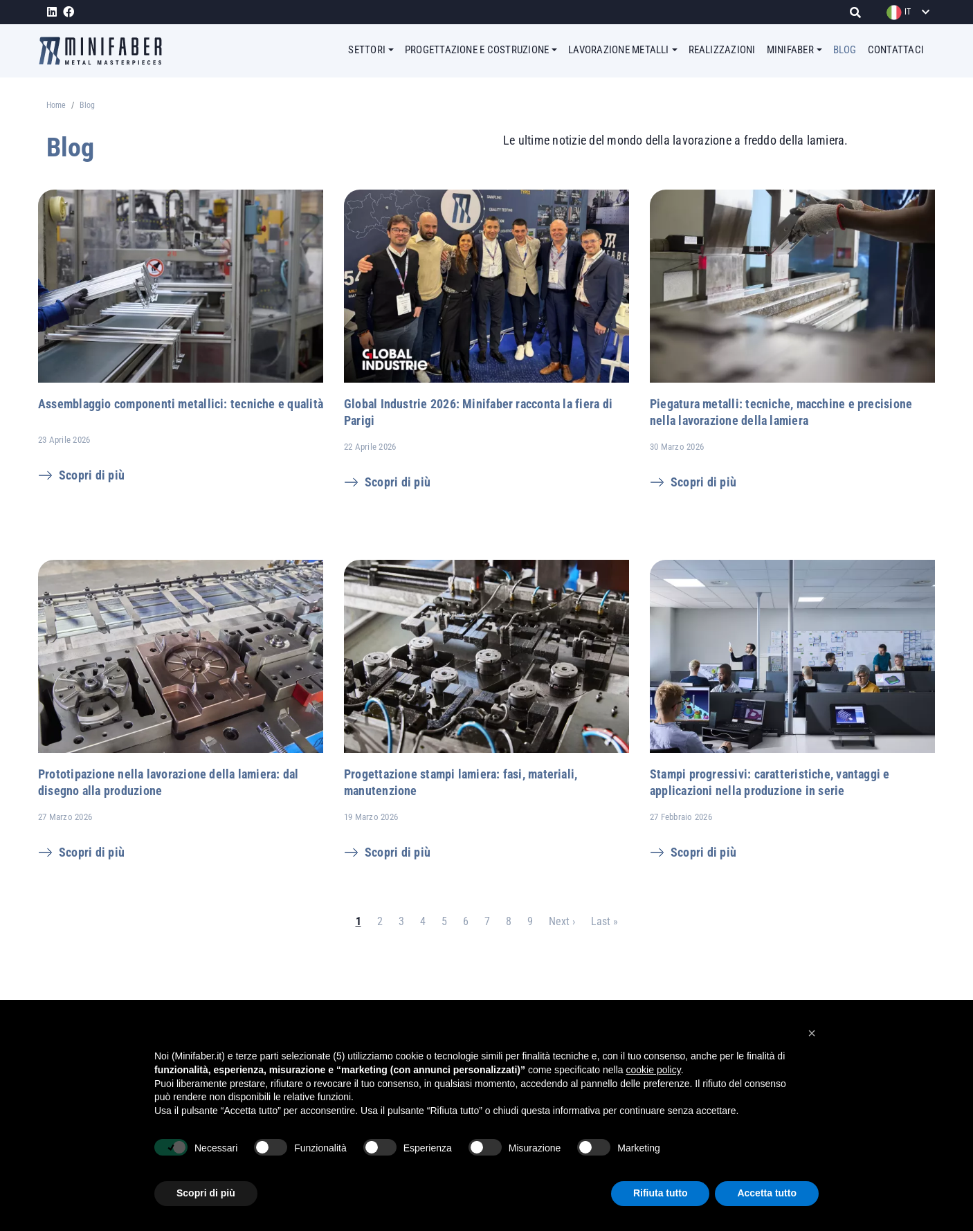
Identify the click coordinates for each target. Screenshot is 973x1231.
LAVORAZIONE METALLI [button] (618, 50)
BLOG (845, 50)
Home (56, 105)
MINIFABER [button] (790, 50)
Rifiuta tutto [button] (660, 1192)
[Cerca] (859, 12)
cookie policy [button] (653, 1069)
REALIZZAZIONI (722, 50)
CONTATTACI (896, 50)
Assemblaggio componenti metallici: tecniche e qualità (180, 403)
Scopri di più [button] (205, 1192)
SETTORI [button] (366, 50)
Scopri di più (92, 475)
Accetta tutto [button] (767, 1192)
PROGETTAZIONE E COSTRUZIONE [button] (477, 50)
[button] (812, 1033)
